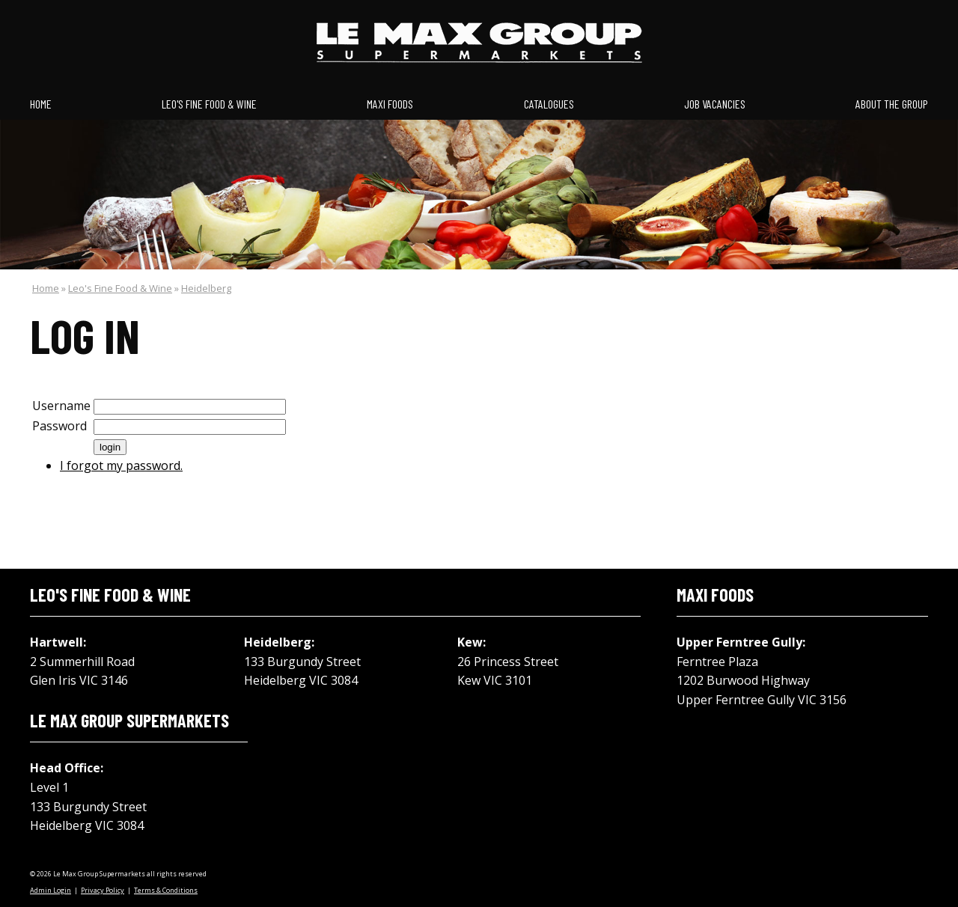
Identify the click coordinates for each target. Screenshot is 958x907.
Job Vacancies (714, 104)
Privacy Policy (102, 890)
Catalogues (549, 104)
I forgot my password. (121, 465)
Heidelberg (206, 288)
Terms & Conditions (166, 890)
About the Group (891, 104)
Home (41, 104)
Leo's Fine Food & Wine (209, 104)
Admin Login (50, 890)
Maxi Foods (390, 104)
